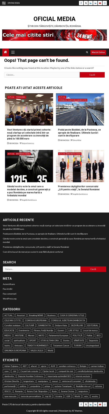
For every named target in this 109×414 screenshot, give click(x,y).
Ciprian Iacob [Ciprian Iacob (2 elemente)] (48, 371)
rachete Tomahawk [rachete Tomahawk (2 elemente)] (63, 386)
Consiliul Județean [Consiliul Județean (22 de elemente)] (12, 325)
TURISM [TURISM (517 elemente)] (77, 345)
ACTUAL (11, 97)
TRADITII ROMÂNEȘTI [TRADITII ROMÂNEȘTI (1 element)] (38, 345)
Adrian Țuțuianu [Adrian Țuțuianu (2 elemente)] (11, 366)
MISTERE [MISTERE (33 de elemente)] (19, 335)
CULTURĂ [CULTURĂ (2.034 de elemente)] (29, 325)
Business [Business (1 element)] (51, 315)
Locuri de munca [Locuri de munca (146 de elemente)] (90, 330)
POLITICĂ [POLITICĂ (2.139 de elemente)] (77, 335)
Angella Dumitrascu (29, 200)
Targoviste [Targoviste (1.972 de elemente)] (93, 340)
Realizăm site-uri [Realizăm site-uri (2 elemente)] (83, 386)
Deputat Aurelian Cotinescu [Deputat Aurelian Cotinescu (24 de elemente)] (30, 376)
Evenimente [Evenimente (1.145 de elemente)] (24, 330)
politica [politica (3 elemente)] (23, 386)
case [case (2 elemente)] (6, 371)
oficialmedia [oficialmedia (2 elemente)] (90, 381)
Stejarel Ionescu (28, 143)
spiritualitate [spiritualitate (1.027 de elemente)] (19, 340)
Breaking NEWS (23, 154)
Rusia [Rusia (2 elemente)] (54, 391)
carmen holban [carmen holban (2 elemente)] (97, 366)
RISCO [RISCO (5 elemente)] (7, 391)
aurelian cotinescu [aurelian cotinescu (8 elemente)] (67, 366)
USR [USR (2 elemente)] (68, 396)
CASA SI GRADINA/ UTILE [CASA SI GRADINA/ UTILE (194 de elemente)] (72, 315)
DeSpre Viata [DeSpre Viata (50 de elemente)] (61, 325)
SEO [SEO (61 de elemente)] (99, 335)
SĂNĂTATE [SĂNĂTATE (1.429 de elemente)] (79, 340)
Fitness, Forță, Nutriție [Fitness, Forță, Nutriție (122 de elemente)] (43, 330)
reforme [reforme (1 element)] (98, 386)
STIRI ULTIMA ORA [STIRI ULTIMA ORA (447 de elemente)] (50, 340)
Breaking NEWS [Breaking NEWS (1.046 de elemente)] (36, 315)
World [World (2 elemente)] (77, 396)
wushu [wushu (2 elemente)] (95, 396)
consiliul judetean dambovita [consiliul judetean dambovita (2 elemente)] (90, 371)
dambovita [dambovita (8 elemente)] (9, 376)
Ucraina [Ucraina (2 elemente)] (58, 396)
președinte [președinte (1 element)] (35, 386)
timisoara (20, 97)
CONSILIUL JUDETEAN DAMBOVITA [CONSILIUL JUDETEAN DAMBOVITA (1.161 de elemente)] (68, 320)
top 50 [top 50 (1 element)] (48, 396)
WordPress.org (9, 298)
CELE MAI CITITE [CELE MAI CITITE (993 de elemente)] (12, 320)
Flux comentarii (9, 294)
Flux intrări (7, 289)
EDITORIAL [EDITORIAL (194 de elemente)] (92, 325)
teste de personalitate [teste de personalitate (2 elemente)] (31, 396)
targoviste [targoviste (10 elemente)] (83, 391)
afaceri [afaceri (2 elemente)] (34, 366)
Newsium (63, 410)
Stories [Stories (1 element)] (66, 340)
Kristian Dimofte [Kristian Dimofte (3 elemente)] (11, 381)
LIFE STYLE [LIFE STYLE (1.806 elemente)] (74, 330)
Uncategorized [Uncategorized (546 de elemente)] (92, 345)
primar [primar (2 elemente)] (47, 386)
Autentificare (9, 284)
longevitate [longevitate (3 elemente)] (28, 381)
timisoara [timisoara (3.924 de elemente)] (18, 345)
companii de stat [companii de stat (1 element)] (66, 371)
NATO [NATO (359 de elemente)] (41, 335)
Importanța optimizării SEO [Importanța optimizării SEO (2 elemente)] (59, 376)
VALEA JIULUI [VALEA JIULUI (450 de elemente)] (36, 350)
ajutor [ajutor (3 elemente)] (43, 366)
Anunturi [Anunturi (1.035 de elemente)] (21, 315)
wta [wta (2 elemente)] (86, 396)
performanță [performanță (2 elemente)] (9, 386)
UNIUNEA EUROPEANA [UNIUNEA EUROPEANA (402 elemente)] (15, 350)
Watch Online (98, 52)
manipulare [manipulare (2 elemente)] (43, 381)
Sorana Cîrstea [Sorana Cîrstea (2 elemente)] (67, 391)
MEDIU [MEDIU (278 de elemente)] (7, 335)
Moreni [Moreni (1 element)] (31, 335)
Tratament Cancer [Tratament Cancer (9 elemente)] (61, 345)
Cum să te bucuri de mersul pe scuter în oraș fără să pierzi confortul (33, 252)
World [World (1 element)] (50, 350)
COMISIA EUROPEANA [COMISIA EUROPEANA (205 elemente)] (36, 320)
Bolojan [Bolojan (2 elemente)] (83, 366)
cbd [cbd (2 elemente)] (14, 371)
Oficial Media (54, 18)
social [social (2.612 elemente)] (6, 340)
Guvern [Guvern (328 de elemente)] (61, 330)
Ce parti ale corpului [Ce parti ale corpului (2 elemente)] (29, 371)
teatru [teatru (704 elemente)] (7, 345)
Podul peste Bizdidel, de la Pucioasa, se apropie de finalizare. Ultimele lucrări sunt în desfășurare (79, 132)
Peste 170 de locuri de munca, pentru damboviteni (26, 404)
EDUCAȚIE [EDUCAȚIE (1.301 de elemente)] (9, 330)
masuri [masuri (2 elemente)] (55, 381)
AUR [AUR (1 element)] (53, 366)
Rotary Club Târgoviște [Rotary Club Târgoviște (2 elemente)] (37, 391)
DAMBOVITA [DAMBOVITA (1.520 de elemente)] (44, 325)
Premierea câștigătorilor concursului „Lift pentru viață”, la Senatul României (79, 188)
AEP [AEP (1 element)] (25, 366)
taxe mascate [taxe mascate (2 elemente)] (10, 396)
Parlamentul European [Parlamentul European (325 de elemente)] (58, 335)
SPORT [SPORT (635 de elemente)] (32, 340)
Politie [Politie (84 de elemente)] (89, 335)
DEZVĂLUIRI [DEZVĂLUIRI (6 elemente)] (77, 325)
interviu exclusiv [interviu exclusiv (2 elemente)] (83, 376)
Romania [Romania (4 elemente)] (19, 391)
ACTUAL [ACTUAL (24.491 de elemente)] (8, 315)
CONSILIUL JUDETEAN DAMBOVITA (73, 100)
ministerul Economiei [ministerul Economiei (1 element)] (71, 381)
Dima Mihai (77, 140)
